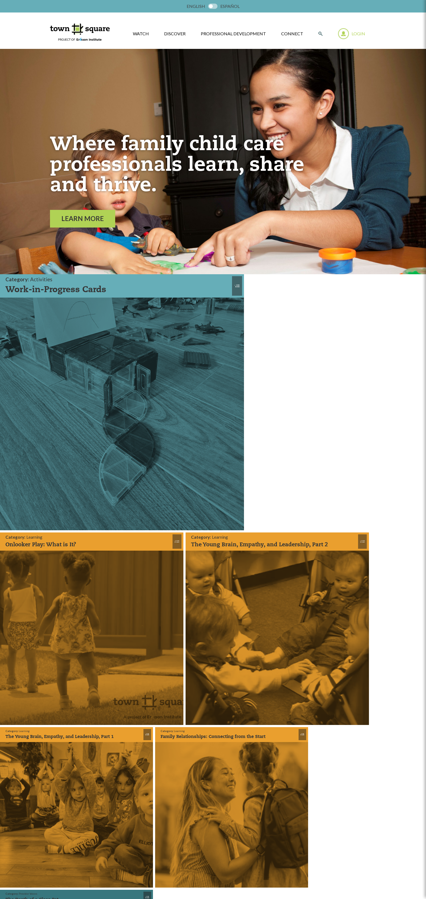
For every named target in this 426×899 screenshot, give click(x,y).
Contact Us (142, 691)
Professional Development (233, 33)
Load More (209, 501)
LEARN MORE (213, 802)
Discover (175, 33)
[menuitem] (196, 6)
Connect (292, 33)
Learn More (82, 218)
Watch (137, 665)
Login (358, 33)
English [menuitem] (196, 6)
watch (141, 33)
